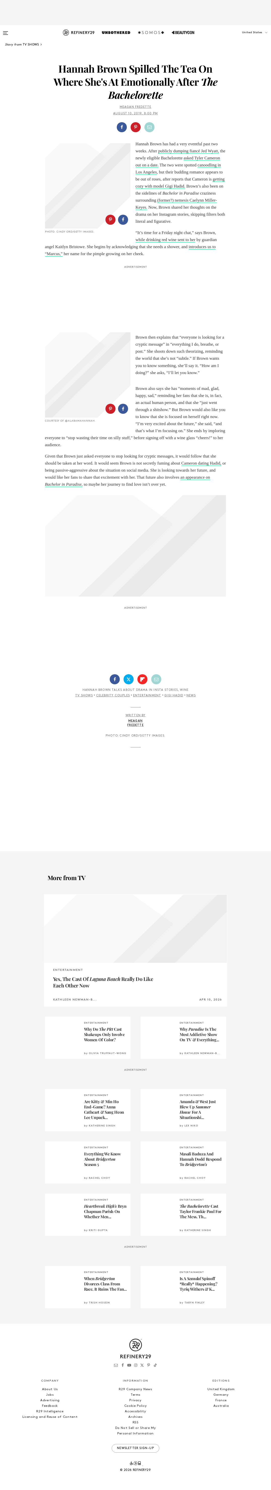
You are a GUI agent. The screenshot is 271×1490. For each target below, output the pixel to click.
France (221, 1400)
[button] (245, 37)
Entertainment (147, 695)
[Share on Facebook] (122, 127)
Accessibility (135, 1411)
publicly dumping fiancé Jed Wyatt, (188, 151)
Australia (221, 1406)
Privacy (135, 1400)
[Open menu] (5, 30)
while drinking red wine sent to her (166, 239)
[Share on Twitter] (129, 679)
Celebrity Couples (113, 695)
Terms (135, 1394)
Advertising (50, 1400)
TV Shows (84, 695)
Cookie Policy (135, 1406)
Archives (135, 1417)
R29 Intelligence (49, 1411)
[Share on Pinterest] (136, 127)
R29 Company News (135, 1389)
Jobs (50, 1394)
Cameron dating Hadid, (201, 463)
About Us (50, 1389)
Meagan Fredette (135, 107)
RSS (136, 1422)
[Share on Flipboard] (142, 679)
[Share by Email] (149, 127)
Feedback (50, 1406)
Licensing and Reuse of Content (50, 1417)
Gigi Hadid (173, 695)
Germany (221, 1394)
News (191, 695)
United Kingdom (221, 1389)
